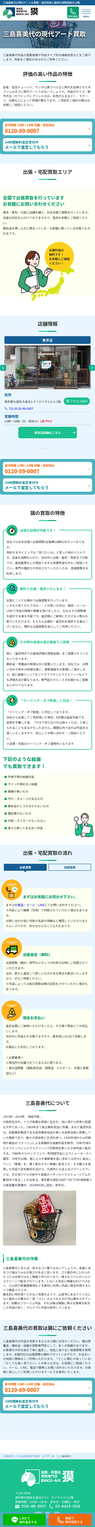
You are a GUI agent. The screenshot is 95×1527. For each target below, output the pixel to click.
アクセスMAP (76, 401)
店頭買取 (70, 867)
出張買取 (25, 867)
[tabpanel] (47, 388)
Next (92, 368)
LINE (41, 905)
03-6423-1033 (64, 1506)
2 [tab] (47, 449)
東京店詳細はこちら (54, 432)
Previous (3, 368)
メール (30, 905)
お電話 (19, 905)
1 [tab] (44, 449)
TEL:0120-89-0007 (21, 408)
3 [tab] (51, 449)
